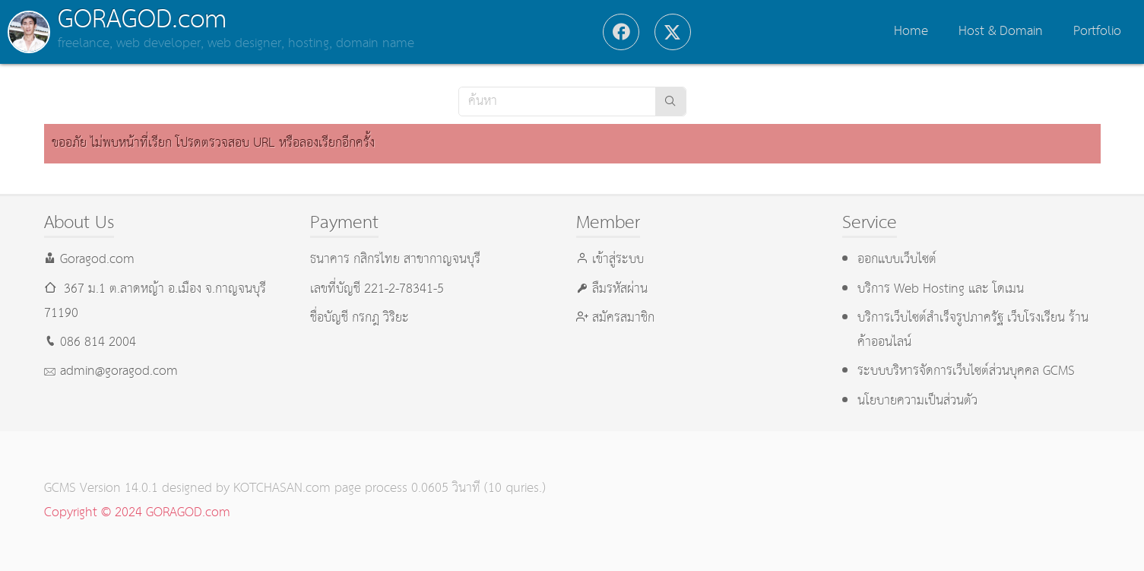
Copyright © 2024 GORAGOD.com (137, 513)
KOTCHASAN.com (282, 488)
